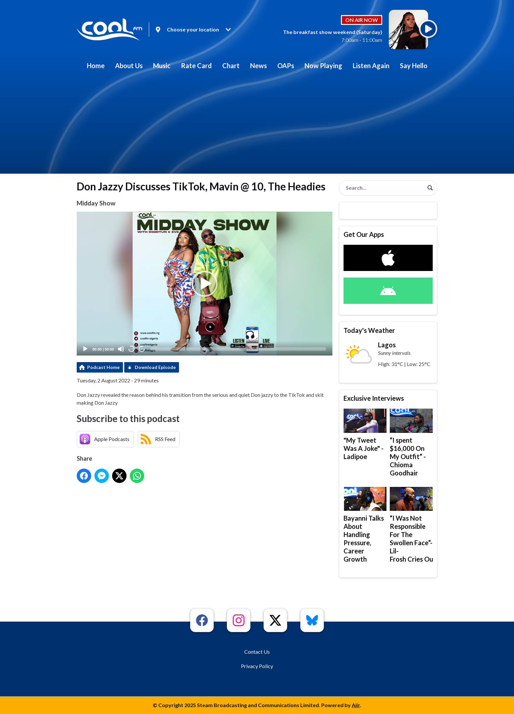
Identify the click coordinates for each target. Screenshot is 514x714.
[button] (204, 284)
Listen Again (371, 65)
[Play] (85, 349)
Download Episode (155, 367)
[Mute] (121, 349)
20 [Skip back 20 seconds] (131, 349)
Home (96, 65)
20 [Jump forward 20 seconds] (142, 349)
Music (161, 65)
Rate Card (196, 65)
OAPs (285, 65)
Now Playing (323, 65)
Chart (231, 65)
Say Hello (413, 65)
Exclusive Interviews (374, 398)
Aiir (356, 705)
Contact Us (257, 651)
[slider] (238, 349)
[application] (204, 284)
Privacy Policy (257, 666)
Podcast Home (103, 367)
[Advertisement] (257, 124)
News (258, 65)
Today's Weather (369, 330)
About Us (129, 65)
